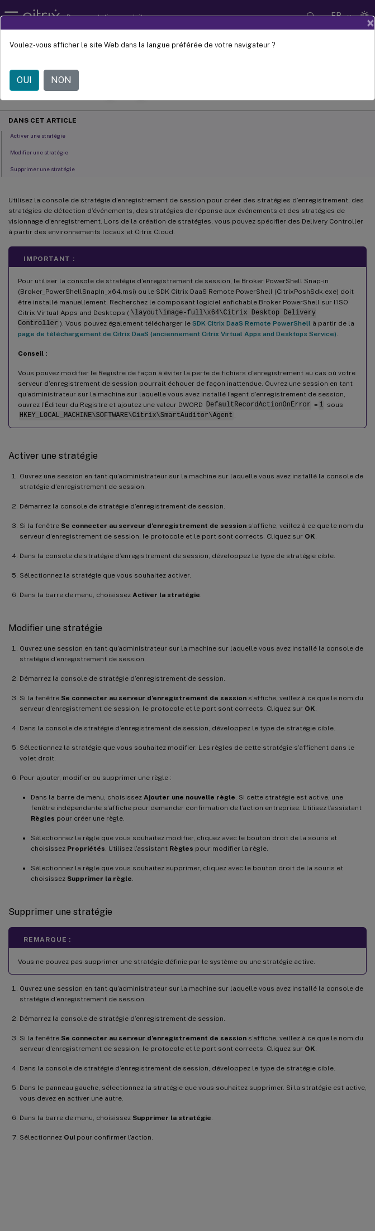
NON (61, 80)
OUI (24, 80)
